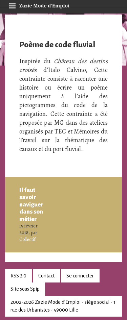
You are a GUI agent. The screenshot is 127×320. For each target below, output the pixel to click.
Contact (46, 275)
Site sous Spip (25, 289)
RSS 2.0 (18, 275)
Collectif (27, 239)
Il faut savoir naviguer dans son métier (31, 204)
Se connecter (80, 275)
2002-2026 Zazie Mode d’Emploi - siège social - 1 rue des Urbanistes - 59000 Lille (62, 306)
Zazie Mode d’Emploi (38, 4)
